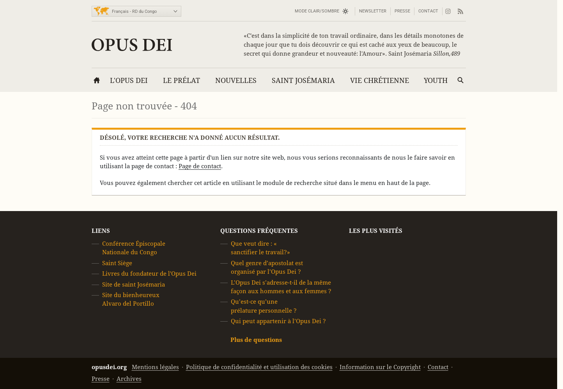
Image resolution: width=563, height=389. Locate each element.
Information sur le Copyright (380, 367)
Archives (129, 378)
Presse (402, 11)
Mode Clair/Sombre (317, 11)
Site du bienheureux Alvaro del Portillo (130, 299)
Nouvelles (236, 80)
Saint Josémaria (303, 80)
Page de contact (200, 166)
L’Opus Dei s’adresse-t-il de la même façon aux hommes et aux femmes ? (281, 286)
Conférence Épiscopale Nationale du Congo (133, 247)
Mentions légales (155, 367)
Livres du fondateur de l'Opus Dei (149, 273)
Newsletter (372, 11)
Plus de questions (256, 339)
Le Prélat (181, 80)
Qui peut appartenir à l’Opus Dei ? (278, 321)
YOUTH (436, 80)
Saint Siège (117, 263)
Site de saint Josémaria (133, 284)
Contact (428, 11)
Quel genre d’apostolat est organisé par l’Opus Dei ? (267, 267)
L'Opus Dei (129, 80)
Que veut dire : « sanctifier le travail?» (260, 247)
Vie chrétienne (379, 80)
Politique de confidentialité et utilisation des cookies (259, 367)
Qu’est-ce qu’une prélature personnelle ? (264, 306)
